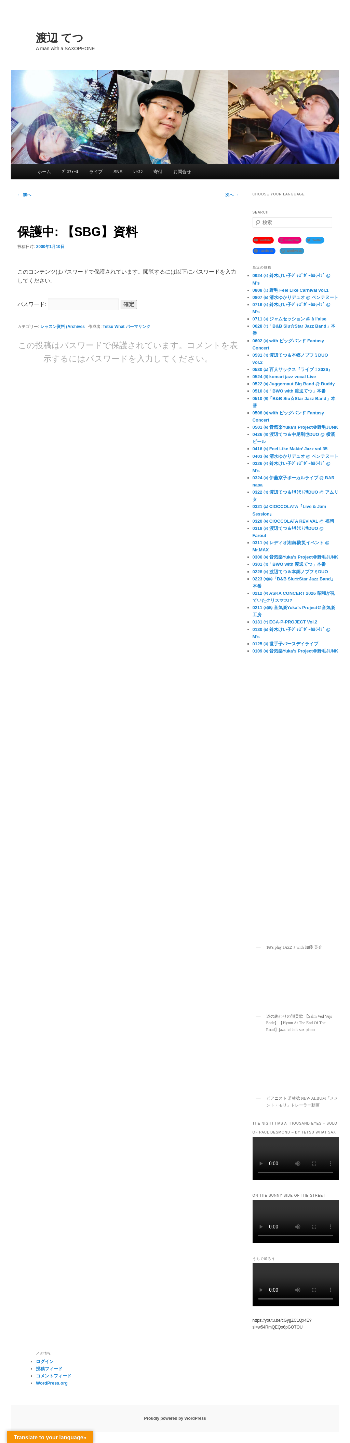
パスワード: (68, 304)
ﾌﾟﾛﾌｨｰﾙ (70, 171)
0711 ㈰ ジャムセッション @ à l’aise (289, 318)
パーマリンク (138, 326)
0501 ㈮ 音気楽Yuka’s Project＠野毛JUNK (295, 427)
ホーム (44, 171)
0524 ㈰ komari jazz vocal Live (284, 376)
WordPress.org (52, 1383)
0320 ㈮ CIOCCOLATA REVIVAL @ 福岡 (293, 521)
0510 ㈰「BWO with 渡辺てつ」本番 (289, 391)
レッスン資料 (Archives (62, 326)
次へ (232, 194)
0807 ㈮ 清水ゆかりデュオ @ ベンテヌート (295, 297)
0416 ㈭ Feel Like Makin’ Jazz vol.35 (290, 448)
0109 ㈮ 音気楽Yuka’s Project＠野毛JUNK (295, 651)
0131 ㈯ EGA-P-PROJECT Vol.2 (285, 621)
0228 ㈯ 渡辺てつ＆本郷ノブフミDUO (290, 571)
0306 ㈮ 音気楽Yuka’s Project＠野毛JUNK (295, 557)
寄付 (157, 171)
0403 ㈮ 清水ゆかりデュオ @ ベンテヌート (295, 456)
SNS (118, 171)
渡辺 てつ (59, 38)
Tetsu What (114, 326)
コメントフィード (53, 1375)
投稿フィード (49, 1368)
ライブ (96, 171)
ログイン (45, 1361)
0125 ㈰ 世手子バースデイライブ (285, 643)
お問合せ (182, 171)
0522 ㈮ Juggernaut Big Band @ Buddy (294, 383)
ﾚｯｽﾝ (138, 171)
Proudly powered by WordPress (175, 1418)
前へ (24, 194)
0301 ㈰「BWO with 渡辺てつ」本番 (289, 564)
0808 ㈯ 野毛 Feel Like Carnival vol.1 (291, 290)
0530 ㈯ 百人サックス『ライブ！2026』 (293, 369)
